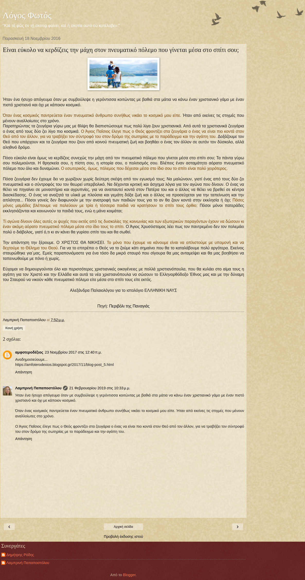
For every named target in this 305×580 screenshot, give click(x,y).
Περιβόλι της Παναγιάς (129, 306)
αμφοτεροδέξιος (29, 352)
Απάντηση (23, 372)
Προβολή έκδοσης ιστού (123, 536)
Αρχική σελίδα (123, 527)
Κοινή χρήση (14, 328)
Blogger (129, 575)
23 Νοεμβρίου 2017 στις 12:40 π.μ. (73, 352)
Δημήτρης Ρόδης (20, 555)
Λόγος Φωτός (27, 15)
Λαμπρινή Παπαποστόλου (38, 388)
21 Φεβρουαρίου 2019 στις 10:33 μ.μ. (99, 388)
